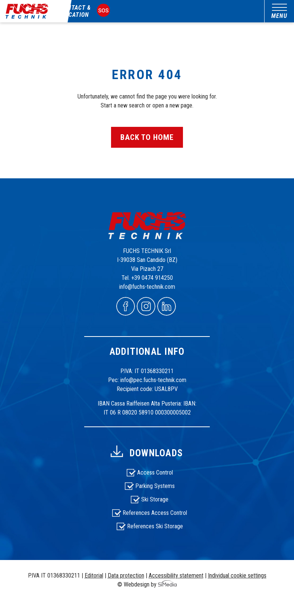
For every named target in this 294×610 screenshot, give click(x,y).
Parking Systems (155, 485)
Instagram (146, 306)
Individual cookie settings (237, 575)
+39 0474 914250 (152, 277)
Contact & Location (75, 11)
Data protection (126, 575)
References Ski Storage (155, 526)
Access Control (155, 472)
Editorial (94, 575)
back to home (147, 137)
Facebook (125, 306)
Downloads (156, 453)
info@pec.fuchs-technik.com (153, 380)
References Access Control (155, 512)
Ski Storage (154, 499)
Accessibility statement (176, 575)
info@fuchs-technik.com (147, 286)
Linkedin (166, 306)
